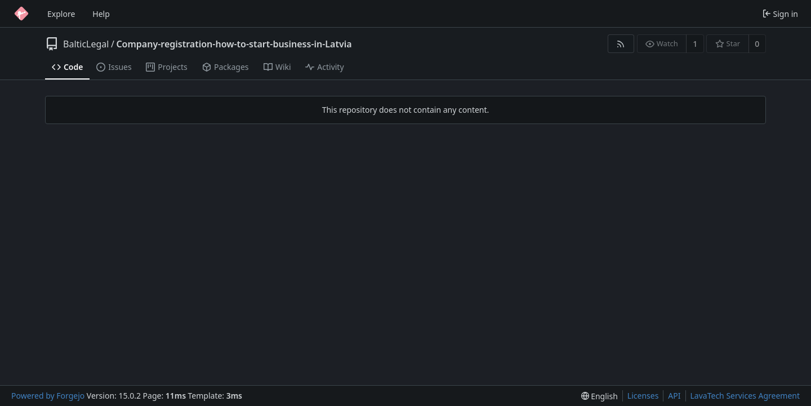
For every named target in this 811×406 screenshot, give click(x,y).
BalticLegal (86, 44)
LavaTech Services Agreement (745, 395)
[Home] (21, 13)
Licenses (643, 395)
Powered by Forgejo (47, 395)
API (674, 395)
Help (101, 13)
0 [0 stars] (757, 43)
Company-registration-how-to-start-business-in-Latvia (233, 44)
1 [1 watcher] (695, 43)
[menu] (599, 396)
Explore (61, 13)
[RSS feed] (621, 43)
